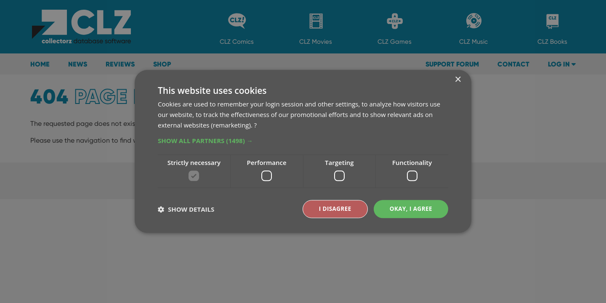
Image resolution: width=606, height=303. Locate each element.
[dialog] (303, 151)
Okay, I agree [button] (410, 209)
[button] (303, 140)
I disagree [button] (333, 209)
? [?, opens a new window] (255, 124)
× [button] (457, 80)
